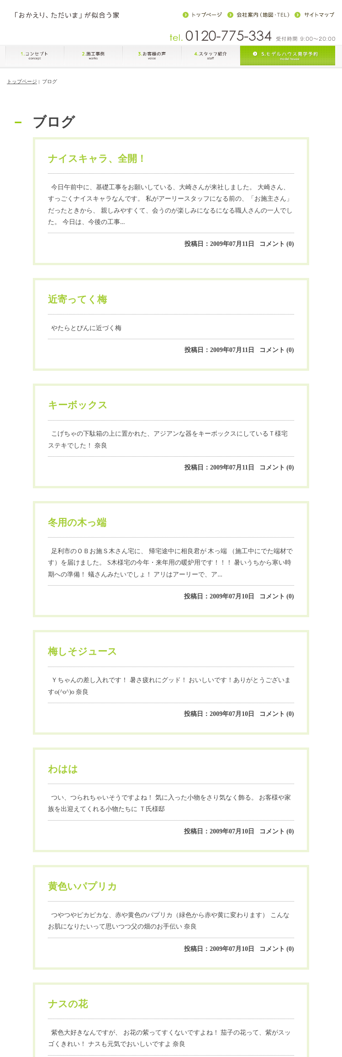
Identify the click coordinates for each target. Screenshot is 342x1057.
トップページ (22, 86)
